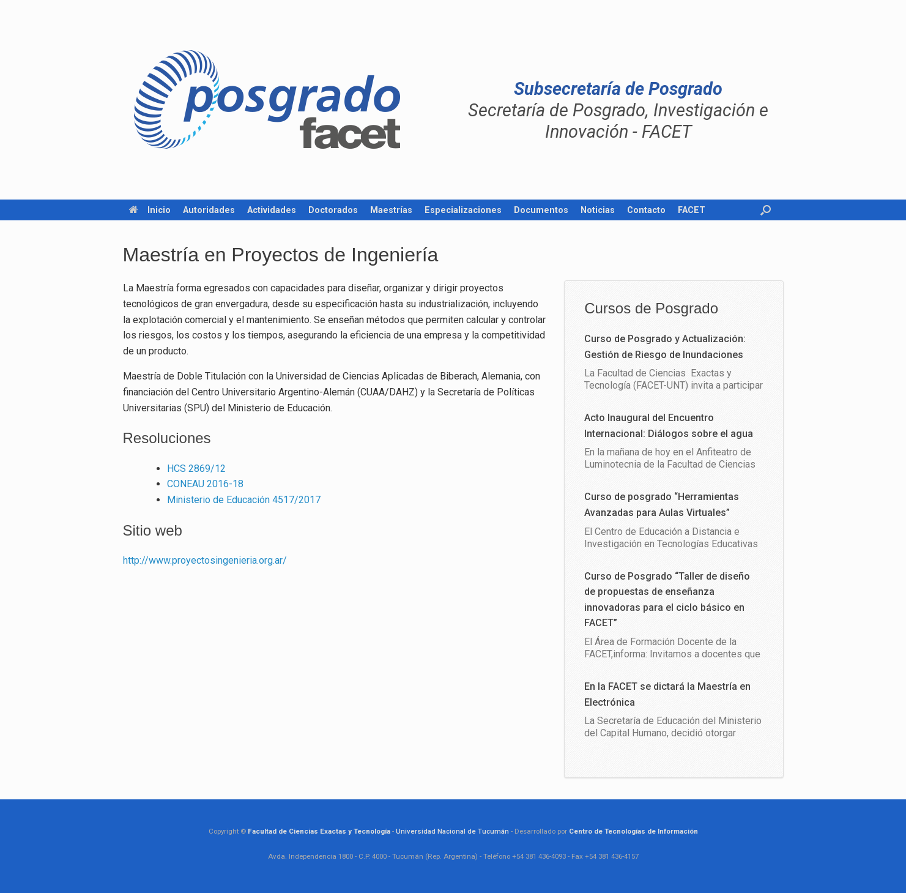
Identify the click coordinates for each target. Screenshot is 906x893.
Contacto (646, 210)
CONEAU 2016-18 (205, 484)
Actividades (271, 210)
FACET (691, 210)
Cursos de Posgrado (651, 308)
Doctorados (333, 210)
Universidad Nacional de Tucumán (452, 831)
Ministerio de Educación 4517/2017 (244, 500)
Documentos (541, 210)
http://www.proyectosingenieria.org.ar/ (205, 560)
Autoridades (209, 210)
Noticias (598, 210)
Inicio (150, 210)
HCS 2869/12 (196, 468)
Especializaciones (463, 210)
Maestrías (391, 210)
